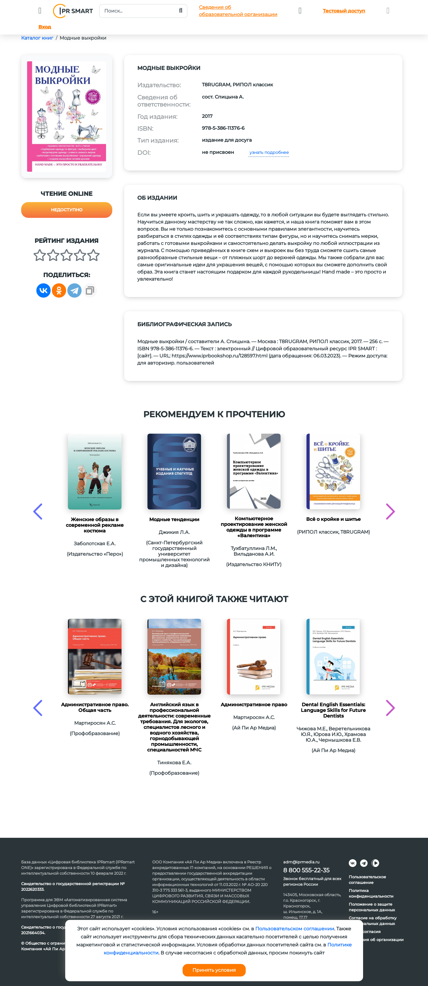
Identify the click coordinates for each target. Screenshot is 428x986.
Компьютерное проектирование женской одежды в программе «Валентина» (254, 527)
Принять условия (214, 970)
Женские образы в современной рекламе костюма (95, 525)
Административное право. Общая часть (95, 707)
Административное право (254, 704)
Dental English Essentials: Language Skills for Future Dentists (333, 710)
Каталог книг (37, 38)
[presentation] (37, 511)
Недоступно (67, 209)
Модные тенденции (174, 519)
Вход (44, 27)
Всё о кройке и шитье (333, 519)
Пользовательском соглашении (294, 929)
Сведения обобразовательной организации (238, 10)
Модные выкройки (83, 38)
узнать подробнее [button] (268, 152)
